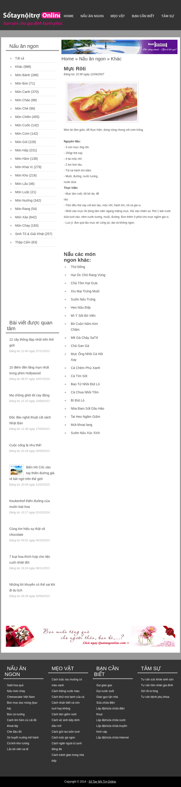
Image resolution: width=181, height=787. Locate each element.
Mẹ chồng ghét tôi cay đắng (29, 395)
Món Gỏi (21, 142)
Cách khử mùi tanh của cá (68, 697)
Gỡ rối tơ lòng (149, 691)
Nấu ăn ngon (92, 16)
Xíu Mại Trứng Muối (85, 291)
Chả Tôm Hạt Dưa (84, 283)
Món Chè (21, 108)
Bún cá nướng (16, 714)
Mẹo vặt (118, 16)
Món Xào (21, 217)
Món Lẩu (21, 184)
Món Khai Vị (24, 167)
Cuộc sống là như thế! (25, 445)
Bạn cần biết (143, 16)
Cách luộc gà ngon (63, 737)
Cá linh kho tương (18, 743)
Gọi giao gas (104, 685)
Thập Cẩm (22, 242)
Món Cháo (22, 100)
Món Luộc (22, 192)
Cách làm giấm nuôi (64, 714)
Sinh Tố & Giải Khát (29, 234)
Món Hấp (21, 150)
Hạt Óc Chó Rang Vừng (88, 275)
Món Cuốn (22, 125)
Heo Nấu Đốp (80, 307)
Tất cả (19, 58)
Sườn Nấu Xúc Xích (85, 433)
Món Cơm (22, 133)
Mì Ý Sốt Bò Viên (83, 315)
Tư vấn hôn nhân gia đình (157, 685)
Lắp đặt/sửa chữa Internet (112, 737)
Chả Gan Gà (80, 346)
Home (69, 16)
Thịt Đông (78, 267)
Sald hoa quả (15, 685)
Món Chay (22, 225)
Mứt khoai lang (81, 425)
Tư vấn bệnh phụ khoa (155, 697)
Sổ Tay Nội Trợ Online (102, 781)
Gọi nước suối (105, 691)
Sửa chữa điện (105, 702)
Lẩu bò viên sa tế (17, 749)
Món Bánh (22, 75)
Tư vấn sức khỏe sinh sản (157, 679)
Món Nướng (24, 200)
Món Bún (21, 83)
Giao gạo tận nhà (107, 697)
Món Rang (22, 209)
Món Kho (21, 175)
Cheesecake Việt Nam (21, 697)
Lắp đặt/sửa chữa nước (111, 720)
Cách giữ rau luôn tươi (66, 731)
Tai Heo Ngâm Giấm (85, 416)
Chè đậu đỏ (14, 731)
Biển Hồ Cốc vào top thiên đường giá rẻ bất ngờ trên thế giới (31, 473)
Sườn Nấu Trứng (83, 299)
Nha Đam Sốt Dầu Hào (87, 408)
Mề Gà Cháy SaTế (84, 338)
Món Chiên (23, 117)
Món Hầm (22, 158)
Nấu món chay (16, 691)
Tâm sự (167, 16)
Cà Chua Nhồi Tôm (85, 392)
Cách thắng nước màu (65, 691)
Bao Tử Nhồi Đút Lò (85, 384)
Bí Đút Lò (77, 400)
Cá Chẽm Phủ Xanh (85, 368)
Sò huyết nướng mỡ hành (23, 737)
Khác (19, 67)
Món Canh (22, 92)
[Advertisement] (41, 284)
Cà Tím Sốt (79, 376)
